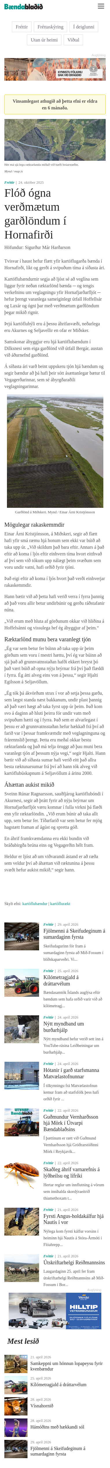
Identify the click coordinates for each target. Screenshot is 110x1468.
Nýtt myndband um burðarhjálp (63, 1027)
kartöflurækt (60, 904)
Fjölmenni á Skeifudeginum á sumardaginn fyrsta (74, 934)
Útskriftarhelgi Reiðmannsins (74, 1262)
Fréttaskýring (51, 27)
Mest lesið (23, 1341)
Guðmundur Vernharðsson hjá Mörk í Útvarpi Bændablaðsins (70, 1123)
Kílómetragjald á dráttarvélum (60, 980)
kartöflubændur (34, 904)
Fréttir (22, 27)
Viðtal (73, 40)
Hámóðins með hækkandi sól (57, 1426)
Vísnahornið (41, 1405)
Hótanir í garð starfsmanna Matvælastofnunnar (71, 1073)
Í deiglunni (83, 27)
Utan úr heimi (44, 40)
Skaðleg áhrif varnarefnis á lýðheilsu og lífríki (71, 1173)
